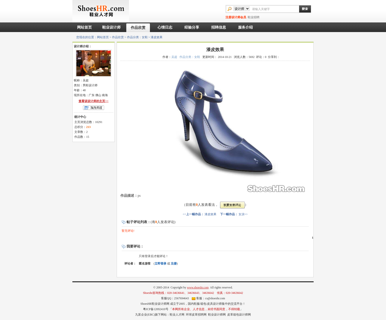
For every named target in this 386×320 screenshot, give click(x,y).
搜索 (302, 9)
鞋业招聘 (253, 17)
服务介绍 (245, 27)
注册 (174, 263)
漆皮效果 (210, 214)
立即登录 (160, 263)
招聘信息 (218, 27)
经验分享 (191, 27)
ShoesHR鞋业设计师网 (154, 303)
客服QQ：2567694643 (175, 298)
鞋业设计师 (111, 27)
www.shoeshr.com (198, 287)
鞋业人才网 (177, 314)
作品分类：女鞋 (137, 37)
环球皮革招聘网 (196, 314)
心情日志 (165, 27)
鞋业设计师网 (217, 314)
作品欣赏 (138, 28)
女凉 (241, 214)
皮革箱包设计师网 (239, 314)
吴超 (174, 57)
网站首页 (84, 27)
